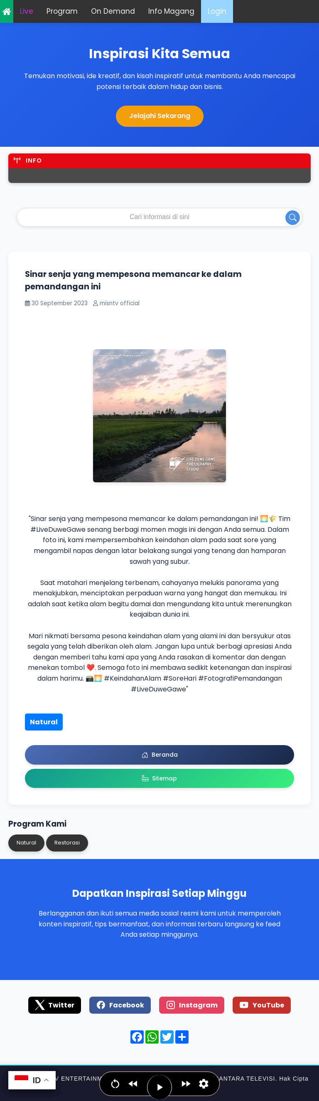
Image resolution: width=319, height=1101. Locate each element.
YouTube (261, 1005)
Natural (44, 722)
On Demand (113, 11)
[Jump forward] (186, 1084)
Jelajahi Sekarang (159, 116)
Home (6, 11)
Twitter (54, 1005)
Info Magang (171, 11)
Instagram (192, 1005)
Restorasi (67, 843)
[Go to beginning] (115, 1084)
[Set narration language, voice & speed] (204, 1084)
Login (217, 11)
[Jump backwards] (133, 1084)
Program (62, 11)
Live (26, 11)
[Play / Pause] (159, 1087)
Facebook (120, 1005)
